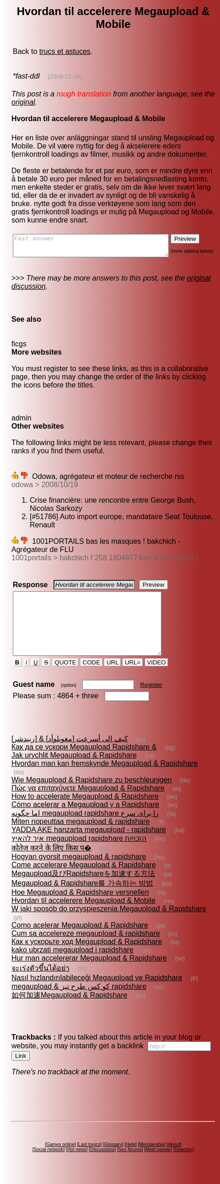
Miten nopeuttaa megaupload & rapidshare (80, 830)
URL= (133, 678)
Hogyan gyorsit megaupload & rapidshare (78, 865)
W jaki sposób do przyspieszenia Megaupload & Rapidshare (108, 917)
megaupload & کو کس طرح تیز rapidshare (78, 994)
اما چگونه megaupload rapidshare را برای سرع (84, 821)
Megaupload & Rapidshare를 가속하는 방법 (82, 891)
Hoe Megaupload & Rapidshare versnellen (80, 900)
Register (152, 701)
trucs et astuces (64, 51)
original (23, 102)
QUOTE (66, 678)
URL (113, 678)
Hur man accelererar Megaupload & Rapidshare (88, 966)
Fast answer (99, 247)
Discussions (104, 1157)
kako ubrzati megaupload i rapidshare (72, 958)
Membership (153, 1152)
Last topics (91, 1152)
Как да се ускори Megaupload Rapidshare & (83, 763)
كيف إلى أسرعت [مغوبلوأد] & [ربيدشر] (69, 755)
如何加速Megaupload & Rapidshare (69, 1003)
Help (132, 1152)
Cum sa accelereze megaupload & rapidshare (85, 941)
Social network (50, 1157)
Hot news (78, 1157)
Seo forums (131, 1157)
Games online (62, 1152)
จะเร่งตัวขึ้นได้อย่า (40, 976)
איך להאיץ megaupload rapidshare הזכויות (78, 846)
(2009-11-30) (64, 76)
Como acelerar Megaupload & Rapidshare (79, 933)
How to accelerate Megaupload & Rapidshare (84, 804)
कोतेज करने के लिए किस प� (51, 856)
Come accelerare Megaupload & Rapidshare (83, 873)
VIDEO (157, 678)
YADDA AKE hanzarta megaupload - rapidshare (88, 838)
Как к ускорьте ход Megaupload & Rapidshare (86, 950)
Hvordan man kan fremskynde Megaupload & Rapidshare (104, 780)
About (176, 1152)
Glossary (114, 1152)
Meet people (159, 1157)
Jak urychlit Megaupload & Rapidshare (73, 771)
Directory (185, 1157)
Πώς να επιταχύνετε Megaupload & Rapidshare (87, 796)
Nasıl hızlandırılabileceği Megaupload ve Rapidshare (96, 986)
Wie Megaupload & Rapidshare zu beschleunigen (91, 788)
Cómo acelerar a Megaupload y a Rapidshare (85, 813)
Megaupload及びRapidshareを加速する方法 (83, 882)
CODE (91, 678)
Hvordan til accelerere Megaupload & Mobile (83, 909)
